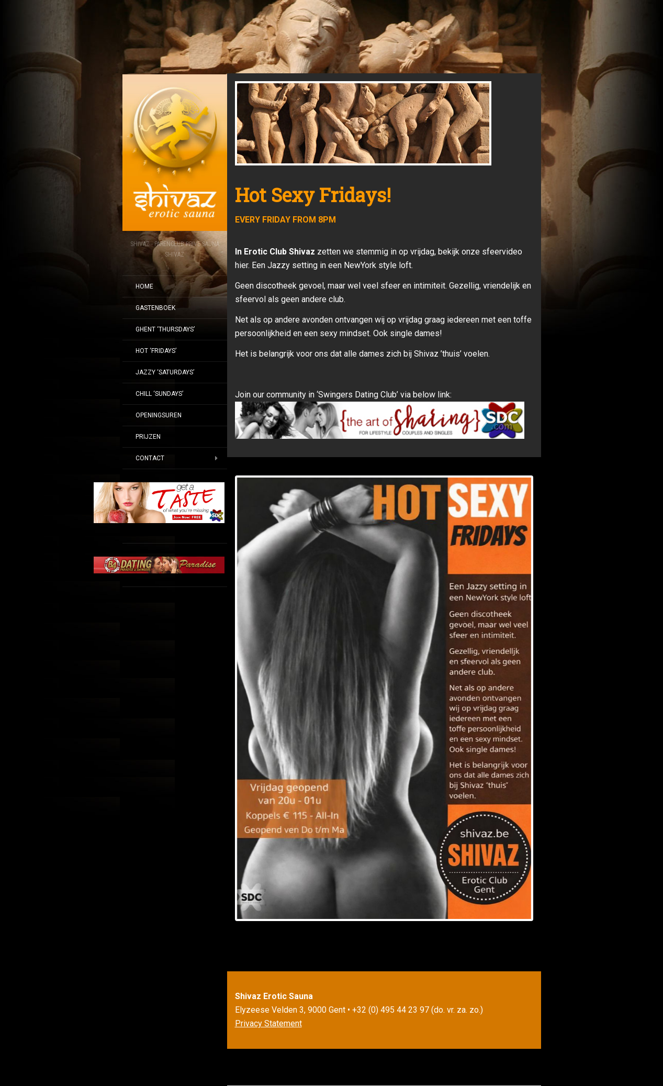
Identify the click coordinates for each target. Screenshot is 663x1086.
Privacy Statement (268, 1023)
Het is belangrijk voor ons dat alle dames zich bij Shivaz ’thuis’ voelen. (362, 354)
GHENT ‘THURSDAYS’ (165, 329)
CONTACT (150, 458)
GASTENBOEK (155, 308)
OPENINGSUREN (159, 415)
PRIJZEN (148, 436)
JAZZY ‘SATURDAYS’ (165, 372)
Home (144, 286)
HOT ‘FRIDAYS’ (156, 350)
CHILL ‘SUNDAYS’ (159, 393)
